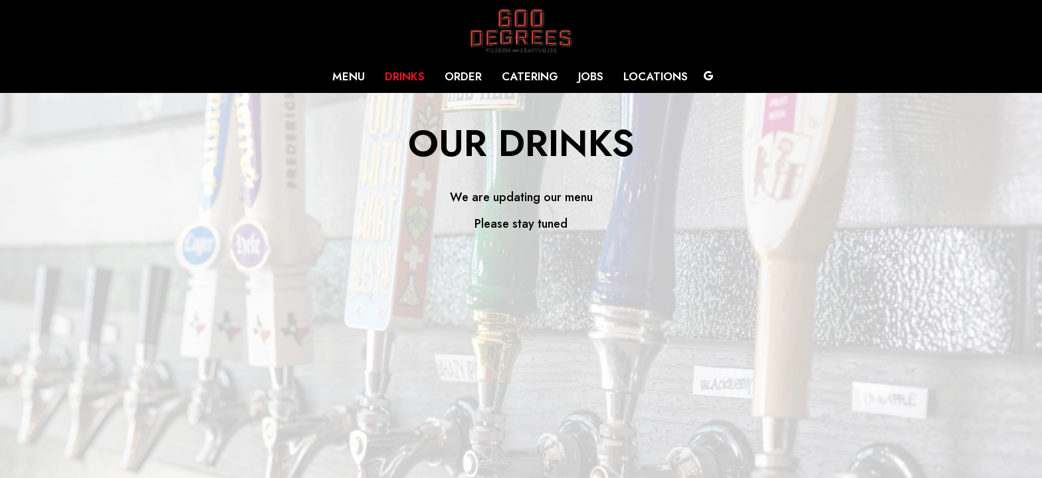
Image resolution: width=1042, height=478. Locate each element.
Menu (348, 76)
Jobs (590, 76)
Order (463, 76)
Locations (655, 76)
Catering (530, 76)
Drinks (405, 76)
